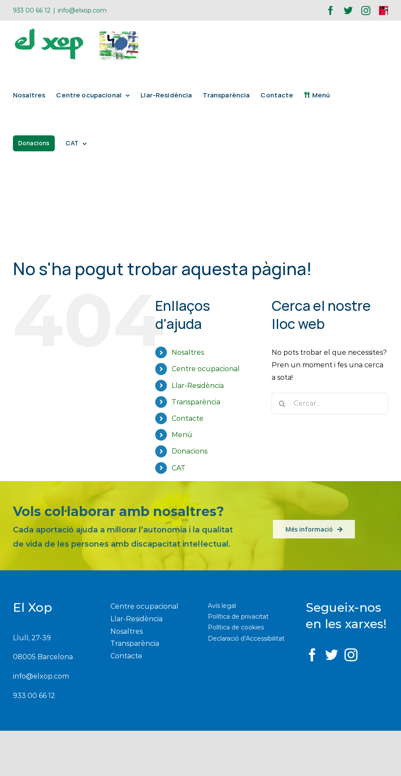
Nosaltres (188, 352)
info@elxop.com (82, 10)
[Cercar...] (330, 403)
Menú (182, 435)
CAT (178, 468)
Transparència (196, 402)
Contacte (188, 418)
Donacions (189, 451)
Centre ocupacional (206, 369)
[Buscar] (282, 403)
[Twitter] (331, 654)
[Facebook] (312, 654)
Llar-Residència (198, 386)
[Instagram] (351, 654)
